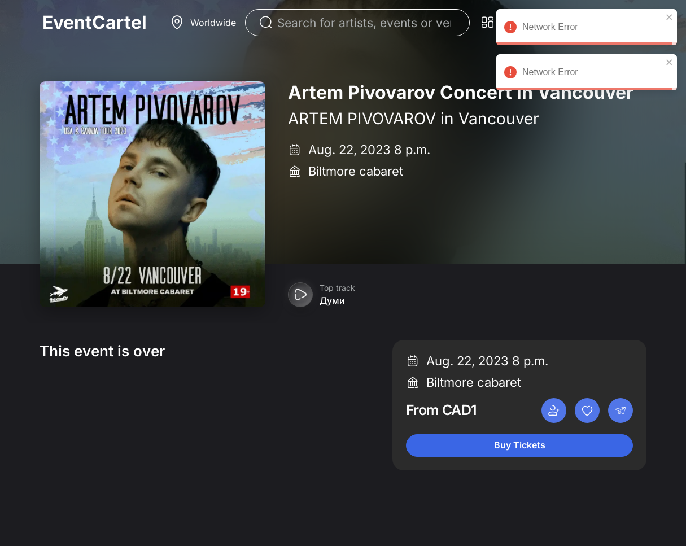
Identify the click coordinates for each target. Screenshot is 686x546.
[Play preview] (300, 294)
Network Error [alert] (586, 28)
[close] (670, 16)
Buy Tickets (519, 445)
